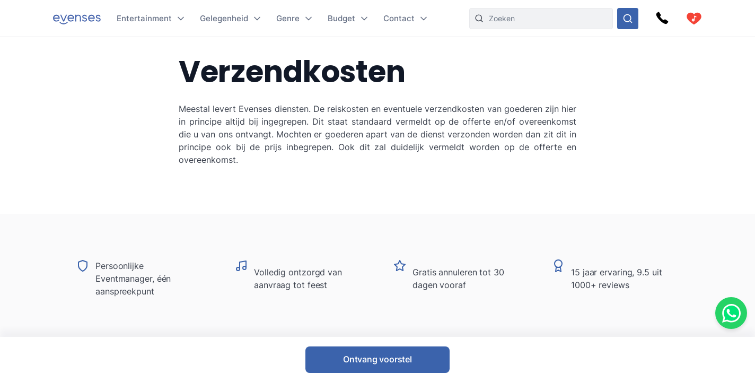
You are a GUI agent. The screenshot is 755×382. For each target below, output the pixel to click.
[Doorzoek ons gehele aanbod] (627, 18)
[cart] (694, 19)
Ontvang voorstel (377, 359)
